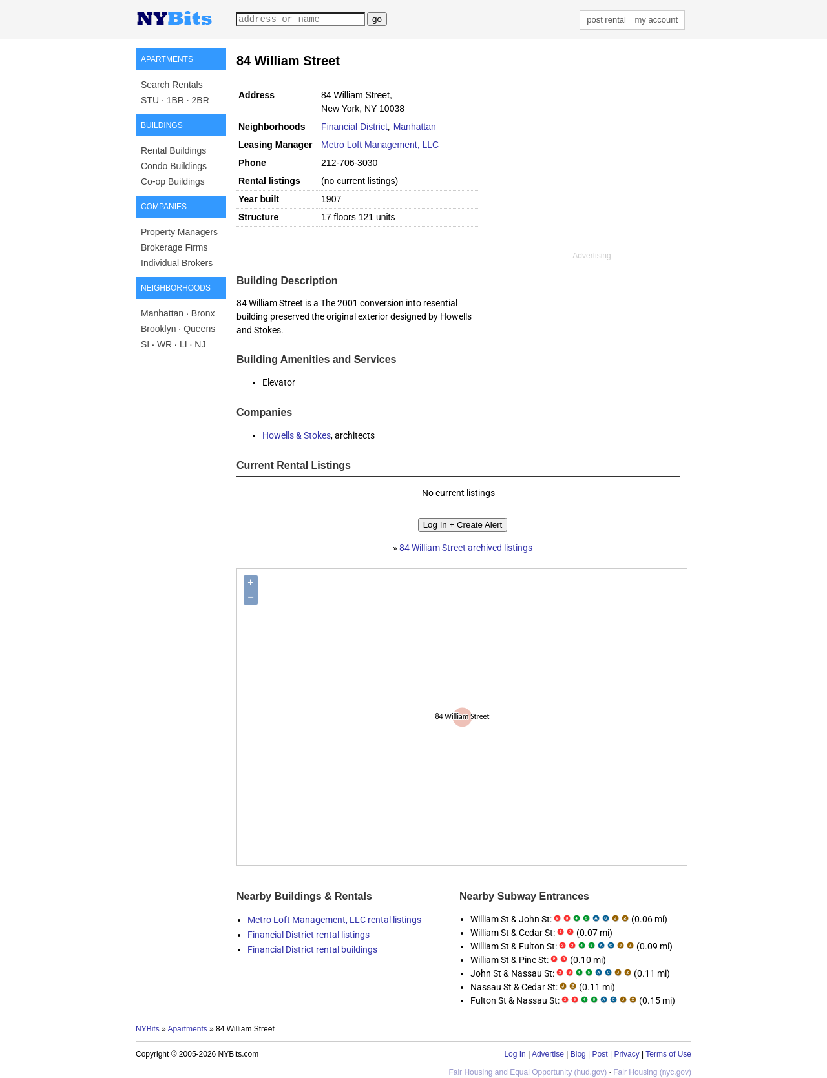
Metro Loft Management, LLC (380, 145)
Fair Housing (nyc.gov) (652, 1072)
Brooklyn (158, 329)
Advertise (548, 1054)
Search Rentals (172, 84)
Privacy (626, 1054)
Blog (578, 1054)
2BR (200, 100)
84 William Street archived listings (465, 548)
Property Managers (179, 232)
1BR (175, 100)
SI (145, 344)
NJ (199, 344)
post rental (606, 20)
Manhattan (162, 313)
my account (656, 20)
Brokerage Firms (174, 247)
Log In (514, 1054)
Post (600, 1054)
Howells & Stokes (296, 435)
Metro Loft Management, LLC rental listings (334, 920)
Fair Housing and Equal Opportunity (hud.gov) (527, 1072)
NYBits (148, 1028)
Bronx (203, 313)
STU (150, 100)
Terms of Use (668, 1054)
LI (183, 344)
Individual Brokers (177, 263)
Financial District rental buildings (312, 949)
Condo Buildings (174, 166)
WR (164, 344)
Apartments (187, 1028)
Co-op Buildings (173, 181)
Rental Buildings (173, 150)
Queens (199, 329)
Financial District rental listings (308, 934)
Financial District (354, 126)
